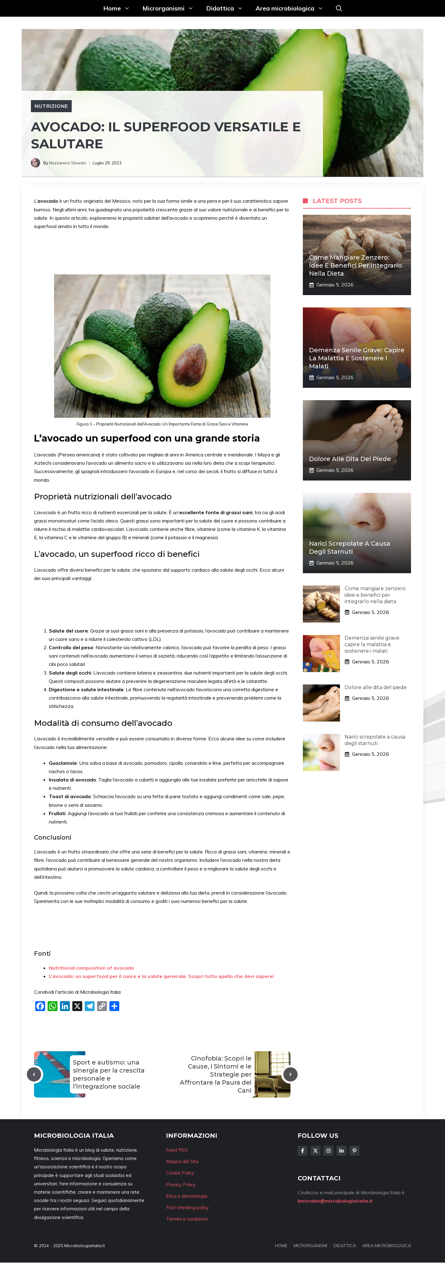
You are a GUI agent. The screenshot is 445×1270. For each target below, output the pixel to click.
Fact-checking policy (187, 1207)
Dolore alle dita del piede (350, 459)
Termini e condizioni (187, 1219)
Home (119, 8)
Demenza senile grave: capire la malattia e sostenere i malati (357, 358)
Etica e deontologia (186, 1196)
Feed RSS (177, 1150)
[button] (339, 8)
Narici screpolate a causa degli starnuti (375, 740)
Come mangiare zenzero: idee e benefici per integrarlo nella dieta (355, 265)
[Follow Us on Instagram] (328, 1151)
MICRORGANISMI (310, 1245)
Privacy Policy (181, 1184)
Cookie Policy (180, 1173)
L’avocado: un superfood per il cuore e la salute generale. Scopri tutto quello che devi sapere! (161, 976)
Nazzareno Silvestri (67, 162)
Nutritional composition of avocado (91, 968)
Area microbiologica (293, 8)
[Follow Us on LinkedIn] (341, 1151)
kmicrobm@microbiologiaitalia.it (335, 1201)
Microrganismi (171, 8)
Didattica (227, 8)
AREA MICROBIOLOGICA (386, 1245)
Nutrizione (51, 106)
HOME (281, 1245)
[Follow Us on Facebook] (302, 1151)
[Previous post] (34, 1074)
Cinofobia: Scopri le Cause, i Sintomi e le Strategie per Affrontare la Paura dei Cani (216, 1074)
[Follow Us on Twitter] (315, 1151)
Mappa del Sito (182, 1161)
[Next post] (290, 1074)
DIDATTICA (344, 1245)
